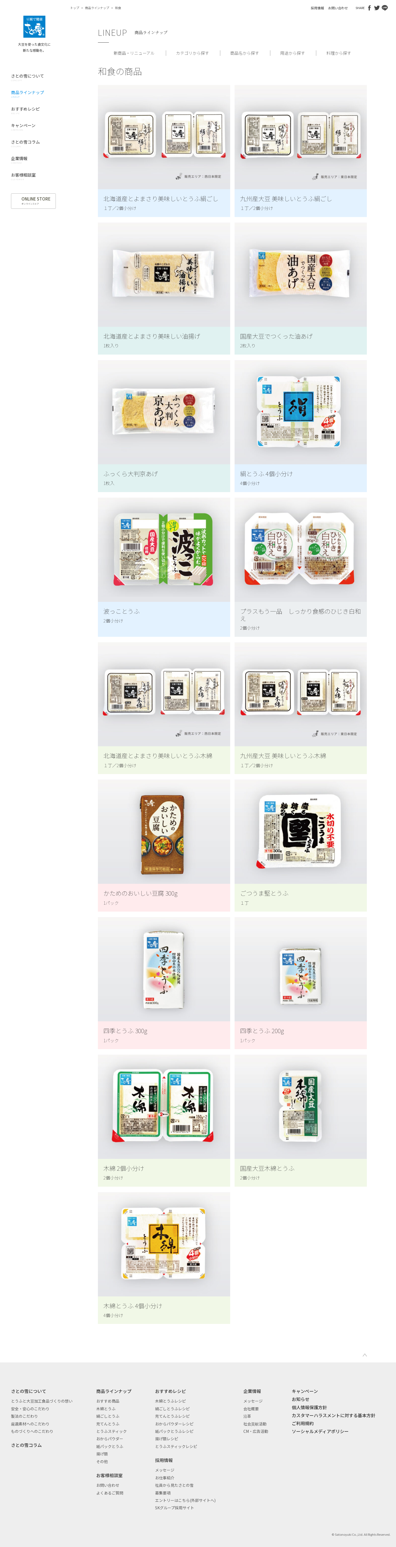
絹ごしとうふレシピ (172, 1408)
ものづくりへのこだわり (32, 1431)
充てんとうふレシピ (172, 1416)
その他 (102, 1461)
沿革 (247, 1416)
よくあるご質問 (109, 1493)
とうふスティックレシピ (176, 1446)
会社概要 (251, 1408)
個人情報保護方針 (309, 1407)
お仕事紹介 (164, 1477)
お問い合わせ (338, 8)
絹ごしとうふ (107, 1416)
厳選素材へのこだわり (30, 1424)
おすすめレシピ (170, 1391)
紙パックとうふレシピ (174, 1431)
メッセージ (164, 1470)
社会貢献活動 (254, 1424)
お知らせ (300, 1399)
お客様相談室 (109, 1475)
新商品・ (134, 53)
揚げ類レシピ (166, 1438)
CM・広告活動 (255, 1431)
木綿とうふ (106, 1408)
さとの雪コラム (26, 1445)
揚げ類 (102, 1454)
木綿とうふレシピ (170, 1401)
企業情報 (252, 1391)
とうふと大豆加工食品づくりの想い (42, 1401)
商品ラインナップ (97, 8)
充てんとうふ (107, 1424)
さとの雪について (28, 1391)
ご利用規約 (303, 1423)
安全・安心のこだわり (30, 1408)
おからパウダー (109, 1438)
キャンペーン (305, 1391)
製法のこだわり (24, 1416)
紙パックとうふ (109, 1446)
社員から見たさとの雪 (174, 1485)
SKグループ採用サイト (174, 1507)
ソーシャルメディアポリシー (320, 1431)
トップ (74, 8)
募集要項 (162, 1493)
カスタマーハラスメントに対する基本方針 (333, 1415)
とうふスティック (111, 1431)
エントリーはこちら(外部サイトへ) (185, 1500)
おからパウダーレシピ (174, 1424)
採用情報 (317, 8)
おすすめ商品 (107, 1401)
